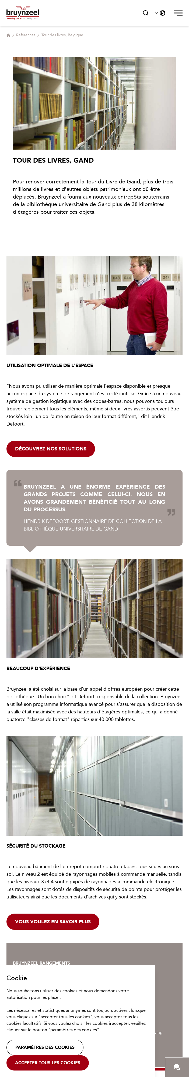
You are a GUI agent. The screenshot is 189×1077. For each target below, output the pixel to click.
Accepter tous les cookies (47, 1062)
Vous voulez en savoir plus (53, 922)
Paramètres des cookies (45, 1047)
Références (25, 35)
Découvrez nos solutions (50, 449)
